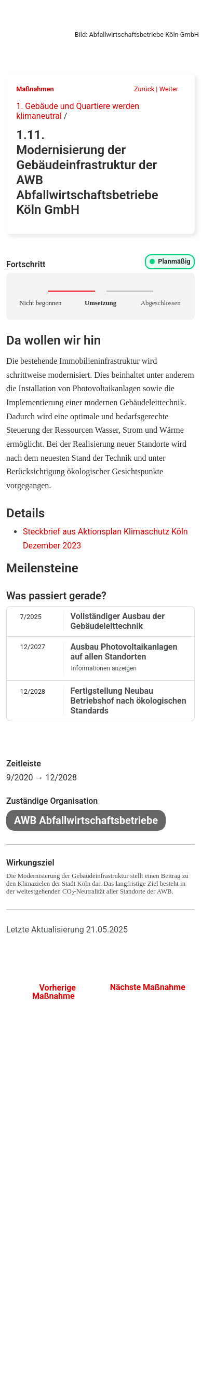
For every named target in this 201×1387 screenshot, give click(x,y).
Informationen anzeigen (107, 668)
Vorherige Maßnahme (53, 992)
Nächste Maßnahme (147, 991)
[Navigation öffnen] (185, 14)
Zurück (140, 89)
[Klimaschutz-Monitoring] (7, 14)
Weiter (172, 89)
